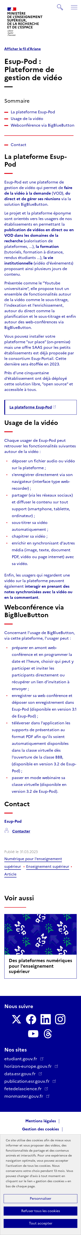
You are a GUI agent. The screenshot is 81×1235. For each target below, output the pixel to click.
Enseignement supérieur (47, 866)
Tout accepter (40, 1223)
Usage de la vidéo (27, 118)
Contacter (21, 831)
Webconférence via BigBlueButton (42, 125)
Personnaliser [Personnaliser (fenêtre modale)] (40, 1199)
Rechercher (60, 5)
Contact (18, 144)
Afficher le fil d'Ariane (22, 49)
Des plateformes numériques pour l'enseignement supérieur (40, 966)
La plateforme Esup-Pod (33, 112)
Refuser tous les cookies (40, 1211)
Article (10, 874)
